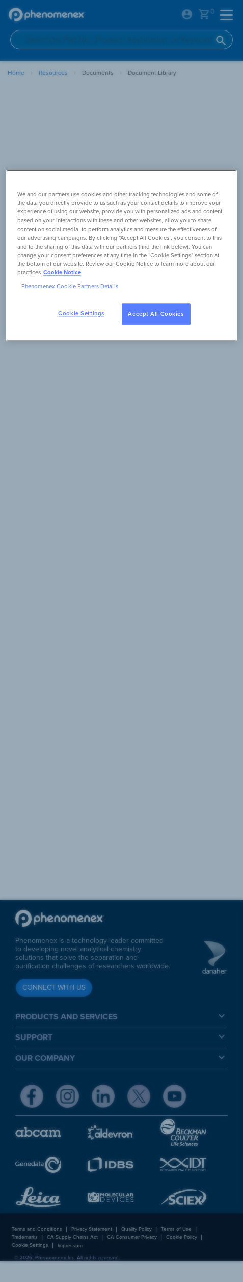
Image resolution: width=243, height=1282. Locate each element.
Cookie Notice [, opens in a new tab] (62, 272)
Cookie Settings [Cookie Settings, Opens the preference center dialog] (81, 313)
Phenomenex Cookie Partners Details (69, 286)
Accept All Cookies (155, 314)
